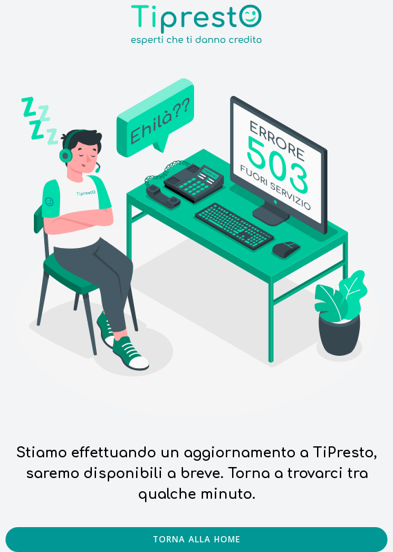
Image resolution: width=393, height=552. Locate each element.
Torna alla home (197, 539)
